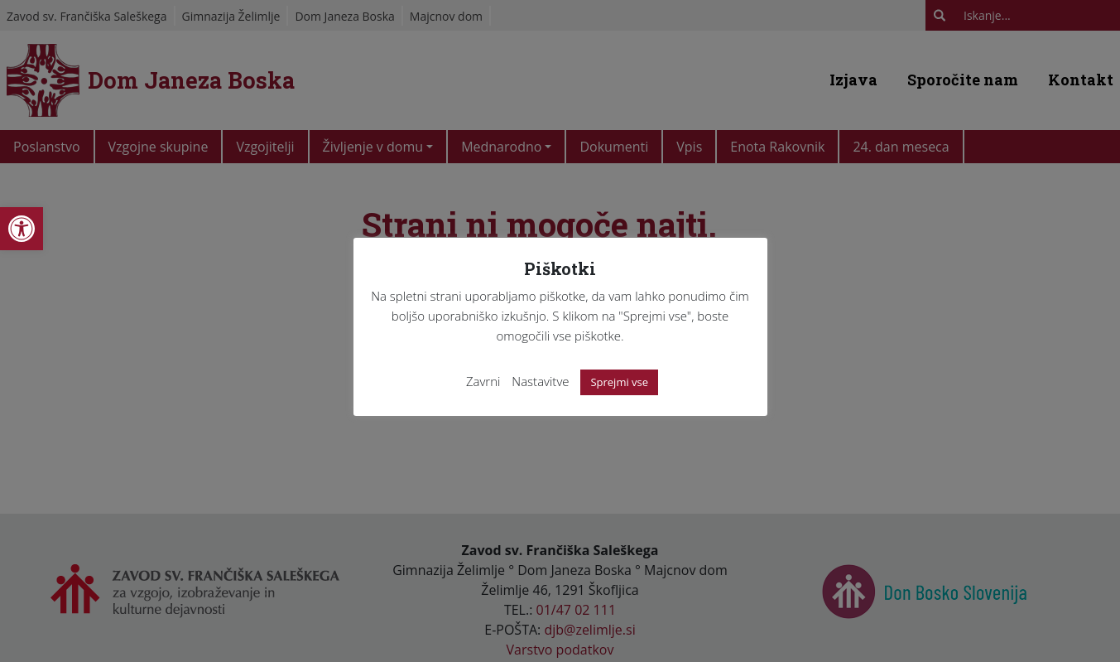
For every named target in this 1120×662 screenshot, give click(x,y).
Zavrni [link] (483, 381)
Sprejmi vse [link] (619, 381)
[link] (21, 228)
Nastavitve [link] (540, 381)
